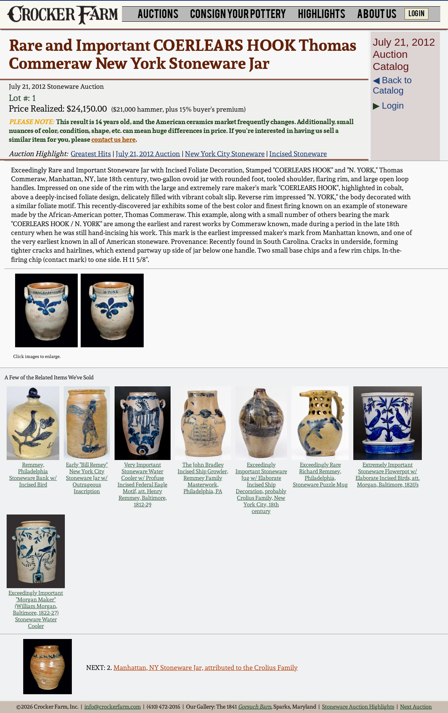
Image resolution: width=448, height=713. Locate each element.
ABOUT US (376, 13)
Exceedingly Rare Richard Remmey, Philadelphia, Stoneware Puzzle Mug (320, 474)
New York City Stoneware (225, 154)
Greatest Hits (91, 154)
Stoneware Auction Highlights (358, 706)
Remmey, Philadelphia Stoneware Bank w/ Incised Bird (33, 474)
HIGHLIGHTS (321, 13)
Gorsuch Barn (254, 706)
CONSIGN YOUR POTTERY (238, 13)
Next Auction (416, 706)
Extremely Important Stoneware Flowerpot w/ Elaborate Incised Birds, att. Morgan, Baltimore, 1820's (388, 474)
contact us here (113, 139)
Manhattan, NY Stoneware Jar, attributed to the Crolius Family (205, 667)
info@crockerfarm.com (112, 706)
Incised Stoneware (298, 154)
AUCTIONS (157, 13)
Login (393, 105)
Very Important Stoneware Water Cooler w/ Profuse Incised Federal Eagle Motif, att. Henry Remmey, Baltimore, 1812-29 (142, 484)
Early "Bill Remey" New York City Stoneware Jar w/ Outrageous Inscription (87, 478)
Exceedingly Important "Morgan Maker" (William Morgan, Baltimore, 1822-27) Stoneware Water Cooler (35, 609)
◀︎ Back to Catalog (392, 85)
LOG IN (416, 12)
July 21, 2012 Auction (148, 154)
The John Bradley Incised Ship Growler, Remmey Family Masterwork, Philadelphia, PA (203, 478)
